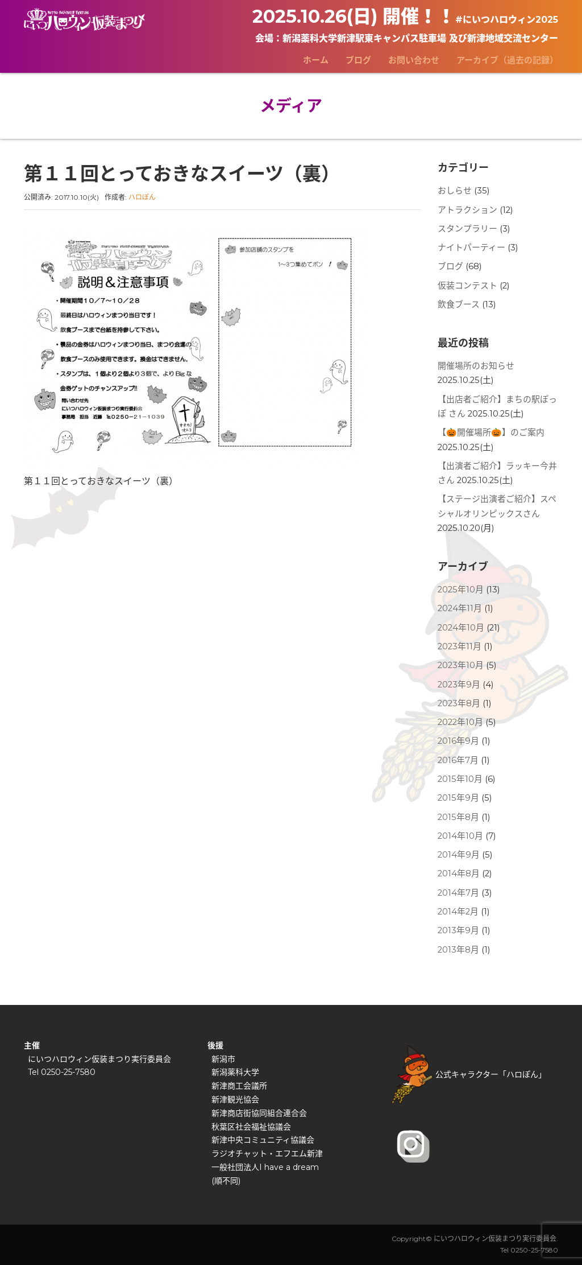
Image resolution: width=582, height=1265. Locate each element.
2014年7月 (458, 893)
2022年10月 (460, 722)
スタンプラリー (467, 229)
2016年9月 (458, 741)
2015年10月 (460, 779)
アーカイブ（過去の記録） (507, 60)
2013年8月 (458, 950)
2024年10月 (461, 628)
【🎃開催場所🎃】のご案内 (491, 432)
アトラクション (467, 210)
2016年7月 (458, 760)
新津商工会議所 (239, 1086)
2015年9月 (458, 798)
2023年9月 (459, 684)
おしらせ (455, 191)
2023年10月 (461, 665)
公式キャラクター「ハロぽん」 (469, 1074)
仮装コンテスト (467, 286)
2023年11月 (459, 646)
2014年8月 (459, 873)
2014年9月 (459, 855)
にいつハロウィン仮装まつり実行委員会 (99, 1059)
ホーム (316, 60)
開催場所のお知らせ (476, 366)
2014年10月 (460, 836)
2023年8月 (459, 703)
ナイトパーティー (471, 247)
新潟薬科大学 (235, 1072)
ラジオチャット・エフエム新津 (267, 1153)
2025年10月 (461, 589)
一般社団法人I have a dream (265, 1167)
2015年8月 (458, 817)
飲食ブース (459, 304)
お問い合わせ (413, 60)
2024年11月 (460, 608)
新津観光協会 (235, 1099)
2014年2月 (458, 911)
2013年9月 (458, 930)
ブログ (358, 60)
